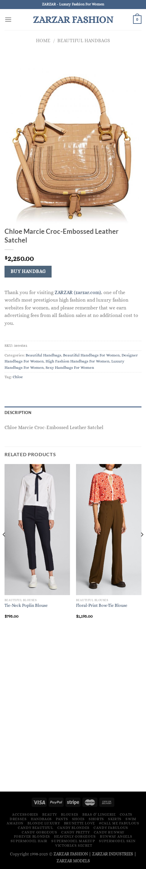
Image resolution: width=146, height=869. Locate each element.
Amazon (15, 823)
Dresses (18, 819)
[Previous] (4, 546)
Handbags (41, 819)
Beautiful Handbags (83, 40)
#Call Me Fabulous (119, 823)
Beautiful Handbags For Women (91, 355)
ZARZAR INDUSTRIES (112, 854)
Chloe (18, 377)
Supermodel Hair (29, 841)
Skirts (115, 819)
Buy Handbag (28, 271)
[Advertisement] (73, 711)
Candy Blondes (73, 828)
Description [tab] (18, 412)
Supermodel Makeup (73, 841)
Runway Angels (116, 836)
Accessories (25, 814)
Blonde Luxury (43, 823)
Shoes (78, 819)
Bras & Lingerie (99, 814)
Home (43, 40)
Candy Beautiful (35, 828)
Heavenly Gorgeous (75, 836)
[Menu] (8, 19)
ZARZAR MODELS (73, 860)
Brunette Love (79, 823)
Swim (130, 819)
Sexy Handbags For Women (70, 367)
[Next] (142, 546)
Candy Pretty (75, 832)
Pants (62, 819)
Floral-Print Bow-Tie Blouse (101, 605)
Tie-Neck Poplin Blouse (26, 605)
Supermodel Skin (117, 841)
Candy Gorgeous (39, 832)
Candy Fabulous (111, 828)
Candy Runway (109, 832)
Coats (126, 814)
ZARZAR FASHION (73, 19)
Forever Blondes (32, 836)
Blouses (69, 814)
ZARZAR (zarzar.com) (78, 292)
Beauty (49, 814)
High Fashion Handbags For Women (78, 361)
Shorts (96, 819)
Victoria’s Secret (73, 845)
